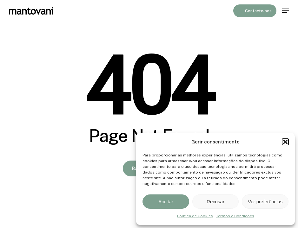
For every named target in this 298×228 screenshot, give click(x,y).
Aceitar (165, 201)
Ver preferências (265, 201)
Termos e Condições (235, 216)
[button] (285, 142)
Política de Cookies (195, 216)
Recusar (215, 201)
